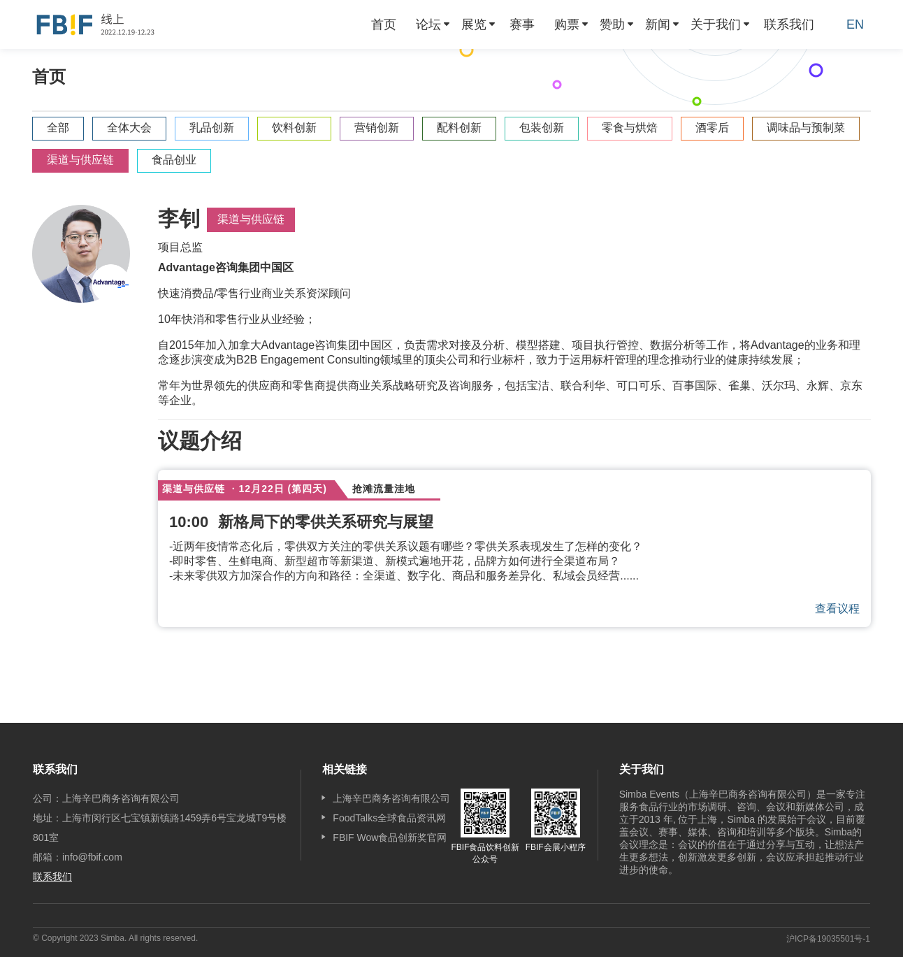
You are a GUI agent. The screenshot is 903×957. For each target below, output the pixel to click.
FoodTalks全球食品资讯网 (389, 817)
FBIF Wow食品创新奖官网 (390, 837)
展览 (473, 24)
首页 (383, 24)
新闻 (657, 24)
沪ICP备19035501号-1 (828, 939)
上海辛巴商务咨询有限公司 (391, 798)
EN (855, 24)
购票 (566, 24)
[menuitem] (383, 24)
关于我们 (716, 24)
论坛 (428, 24)
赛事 (522, 24)
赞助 (612, 24)
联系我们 (789, 24)
